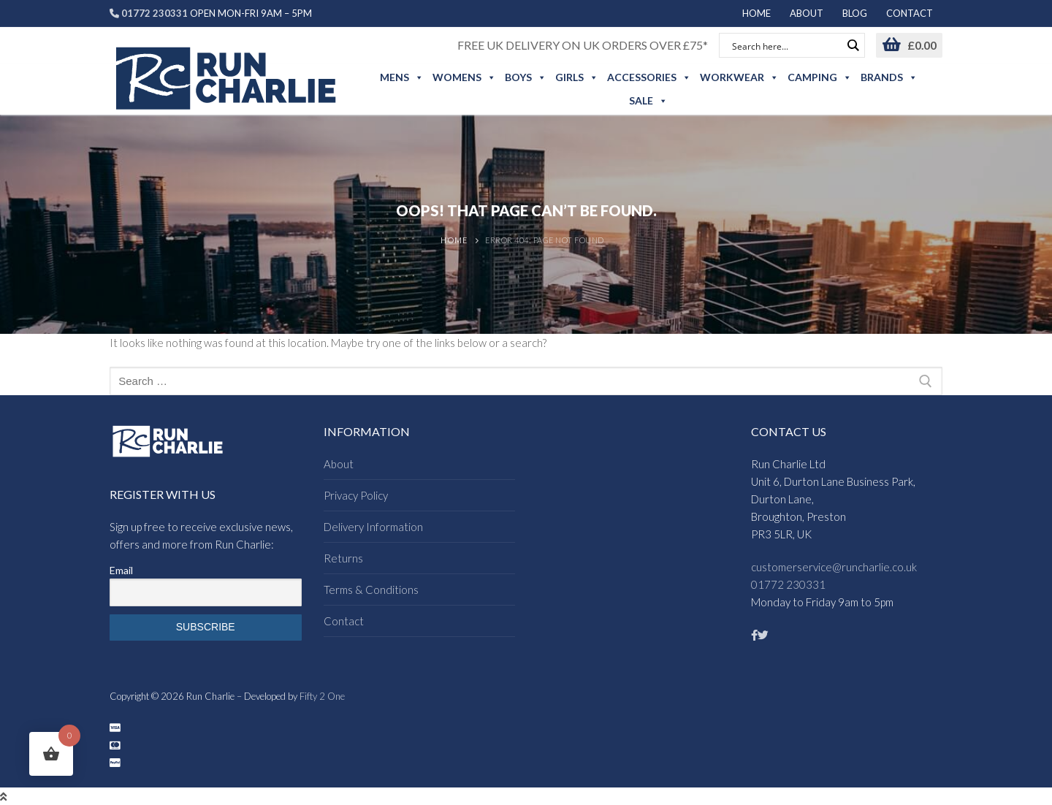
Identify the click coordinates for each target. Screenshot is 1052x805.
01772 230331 (788, 584)
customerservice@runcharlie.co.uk (834, 566)
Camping (820, 77)
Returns (343, 558)
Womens (464, 77)
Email (121, 570)
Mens (402, 77)
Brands (889, 77)
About (339, 463)
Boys (525, 77)
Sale (648, 100)
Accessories (649, 77)
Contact (344, 620)
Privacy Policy (356, 495)
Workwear (739, 77)
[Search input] (785, 45)
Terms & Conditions (371, 589)
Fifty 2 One (322, 696)
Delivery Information (373, 526)
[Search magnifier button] (852, 45)
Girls (576, 77)
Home (454, 240)
